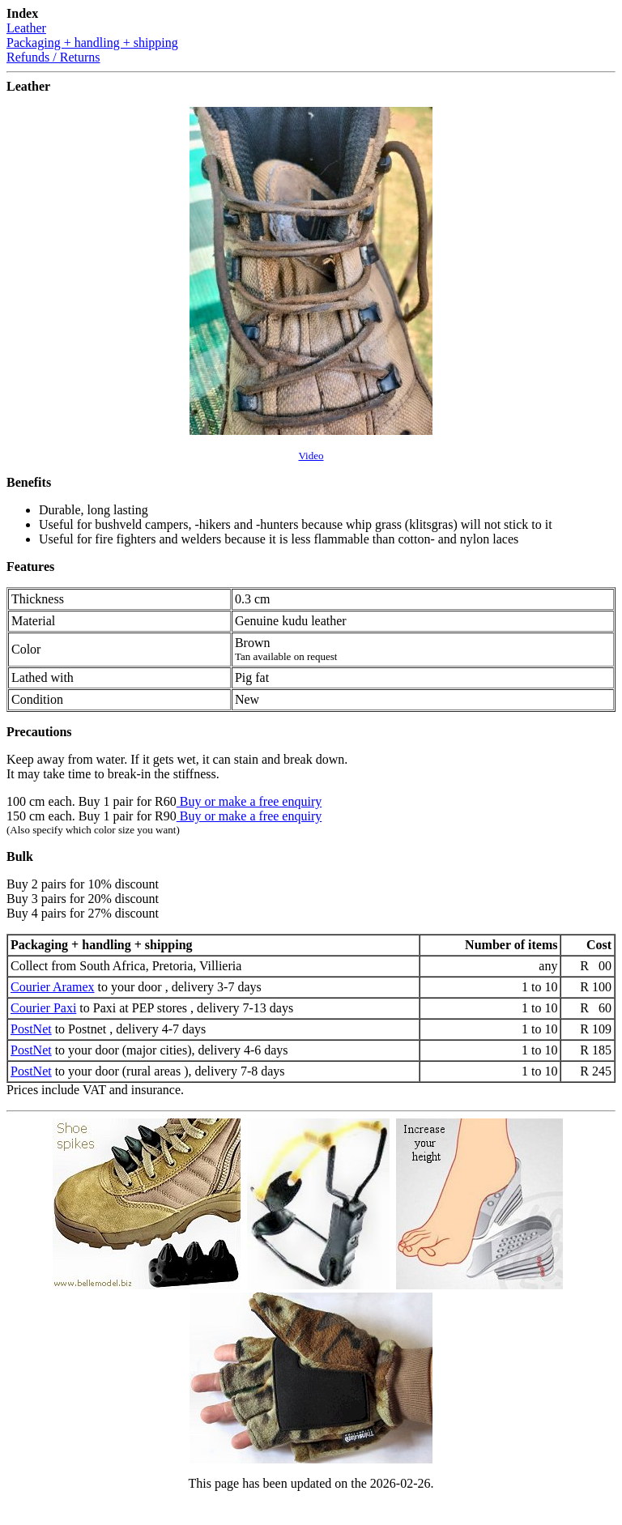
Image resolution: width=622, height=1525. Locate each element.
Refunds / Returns (53, 57)
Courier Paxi (43, 1008)
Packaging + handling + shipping (92, 42)
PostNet (31, 1029)
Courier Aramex (53, 987)
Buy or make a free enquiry (249, 801)
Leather (26, 28)
